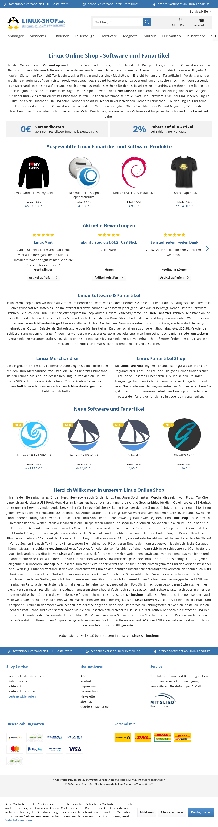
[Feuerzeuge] (85, 36)
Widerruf (15, 686)
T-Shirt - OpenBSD (184, 193)
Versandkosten (118, 780)
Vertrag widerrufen (22, 696)
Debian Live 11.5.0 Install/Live (134, 193)
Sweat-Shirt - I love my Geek (33, 193)
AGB (83, 676)
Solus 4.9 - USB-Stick (83, 455)
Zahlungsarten (19, 681)
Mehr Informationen (19, 820)
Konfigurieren (201, 812)
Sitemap (86, 701)
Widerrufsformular (22, 691)
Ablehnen (147, 812)
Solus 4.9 (134, 455)
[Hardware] (109, 36)
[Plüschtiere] (196, 36)
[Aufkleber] (60, 36)
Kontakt (85, 681)
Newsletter (88, 696)
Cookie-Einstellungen (95, 707)
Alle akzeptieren (172, 812)
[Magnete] (130, 36)
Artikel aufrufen (43, 276)
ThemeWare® (144, 784)
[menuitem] (199, 11)
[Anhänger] (15, 36)
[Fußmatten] (171, 36)
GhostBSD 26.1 (184, 455)
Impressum (88, 686)
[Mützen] (150, 36)
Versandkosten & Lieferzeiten (29, 676)
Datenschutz (89, 691)
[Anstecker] (38, 36)
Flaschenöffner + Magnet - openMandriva (84, 195)
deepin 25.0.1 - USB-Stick (34, 455)
